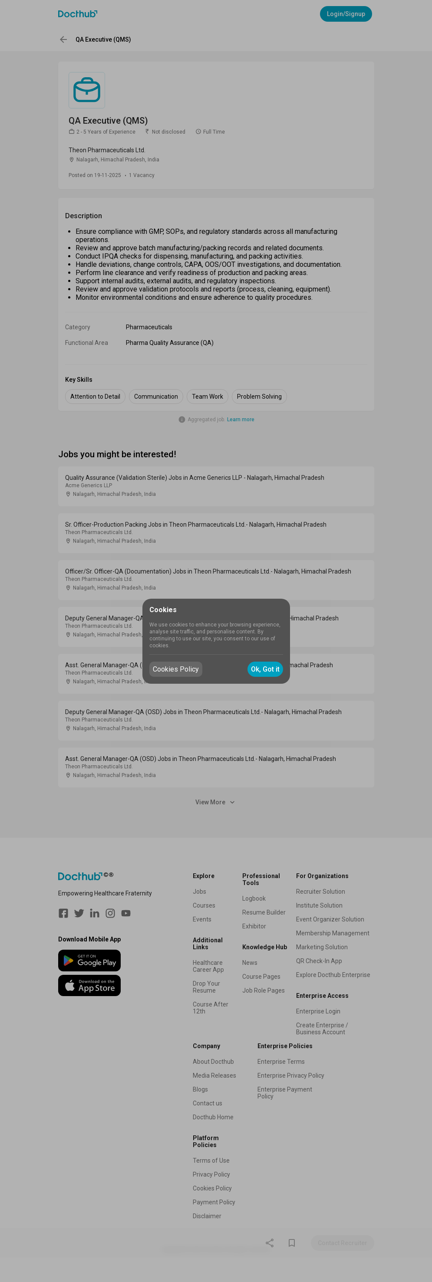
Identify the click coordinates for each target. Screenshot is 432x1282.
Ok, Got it (265, 669)
